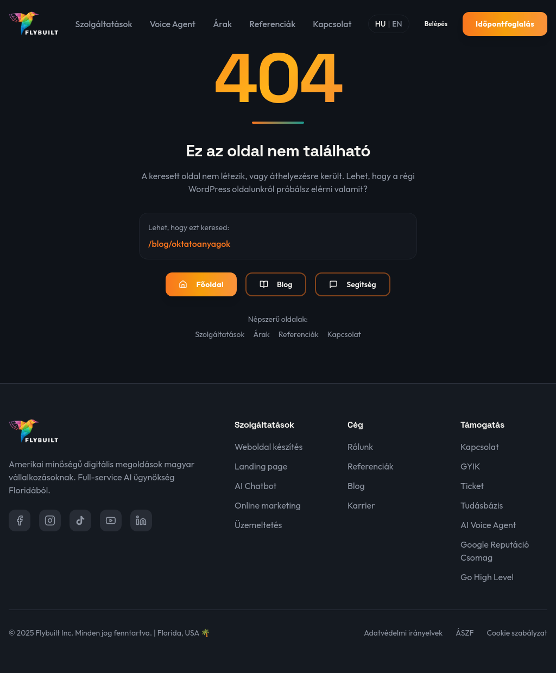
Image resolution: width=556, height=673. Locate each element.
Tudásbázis (481, 505)
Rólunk (360, 446)
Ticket (472, 485)
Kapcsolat (332, 23)
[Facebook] (19, 520)
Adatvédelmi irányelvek (403, 633)
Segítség (352, 284)
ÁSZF (464, 633)
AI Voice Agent (488, 524)
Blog (276, 284)
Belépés (436, 24)
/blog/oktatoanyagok (189, 243)
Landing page (261, 466)
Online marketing (268, 505)
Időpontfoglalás (505, 24)
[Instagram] (50, 520)
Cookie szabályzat (517, 633)
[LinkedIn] (141, 520)
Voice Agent (172, 23)
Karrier (361, 505)
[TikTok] (80, 520)
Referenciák (272, 23)
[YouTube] (111, 520)
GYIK (470, 466)
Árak (222, 23)
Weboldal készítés (268, 446)
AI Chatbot (255, 485)
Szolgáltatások (103, 23)
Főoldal (201, 284)
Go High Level (487, 577)
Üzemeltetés (258, 524)
